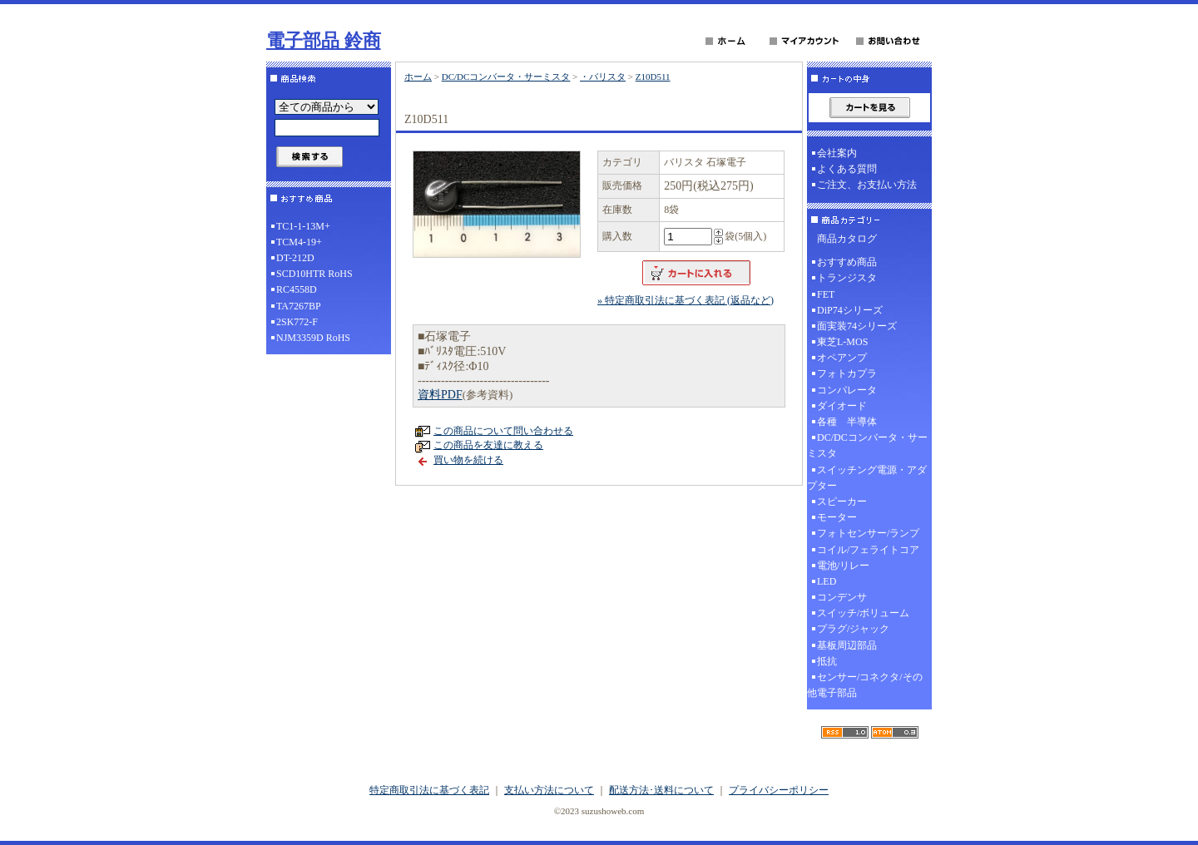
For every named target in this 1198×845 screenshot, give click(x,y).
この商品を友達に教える (488, 445)
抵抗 (827, 661)
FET (825, 294)
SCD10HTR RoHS (314, 273)
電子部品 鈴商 (323, 40)
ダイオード (842, 406)
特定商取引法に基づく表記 (429, 790)
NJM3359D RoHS (313, 337)
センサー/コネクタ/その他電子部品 (865, 685)
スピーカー (842, 501)
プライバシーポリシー (779, 790)
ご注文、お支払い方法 (867, 184)
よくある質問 (847, 169)
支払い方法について (549, 790)
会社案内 (837, 153)
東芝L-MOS (842, 342)
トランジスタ (847, 278)
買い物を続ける (468, 460)
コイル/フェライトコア (868, 550)
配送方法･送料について (661, 790)
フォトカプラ (847, 373)
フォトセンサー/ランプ (868, 533)
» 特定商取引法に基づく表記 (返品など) (685, 300)
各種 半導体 (847, 421)
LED (826, 581)
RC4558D (296, 289)
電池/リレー (843, 565)
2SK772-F (297, 322)
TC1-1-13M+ (303, 226)
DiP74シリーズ (850, 310)
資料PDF (440, 394)
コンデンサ (842, 597)
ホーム (418, 77)
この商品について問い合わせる (503, 431)
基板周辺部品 (847, 645)
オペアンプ (842, 357)
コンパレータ (847, 390)
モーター (837, 517)
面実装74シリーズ (857, 326)
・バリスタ (603, 77)
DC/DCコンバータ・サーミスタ (506, 77)
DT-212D (295, 258)
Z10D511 (653, 77)
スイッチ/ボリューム (863, 613)
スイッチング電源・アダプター (867, 478)
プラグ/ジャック (853, 629)
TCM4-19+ (299, 242)
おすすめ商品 (847, 262)
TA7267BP (298, 306)
